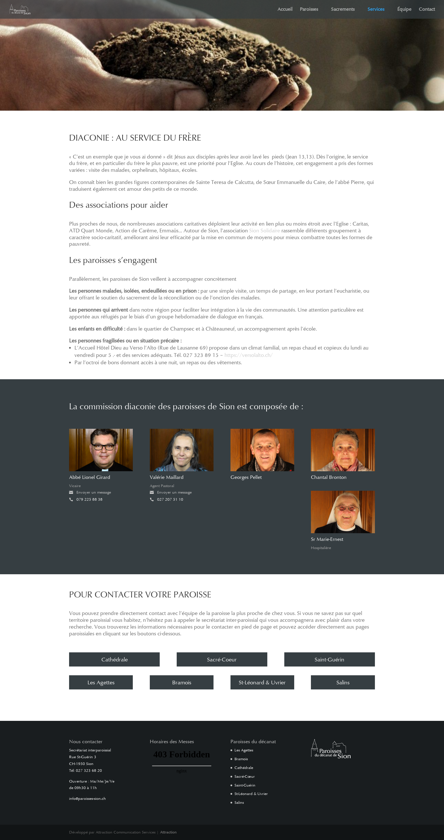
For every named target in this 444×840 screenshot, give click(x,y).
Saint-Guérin (329, 659)
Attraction (168, 832)
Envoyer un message (92, 492)
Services (376, 9)
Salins (343, 682)
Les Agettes (101, 682)
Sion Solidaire (264, 230)
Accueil (285, 9)
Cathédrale (114, 659)
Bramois (181, 682)
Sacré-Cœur (244, 776)
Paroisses (309, 9)
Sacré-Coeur (222, 659)
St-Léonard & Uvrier (262, 682)
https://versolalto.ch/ (249, 355)
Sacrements (343, 9)
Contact (427, 9)
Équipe (404, 9)
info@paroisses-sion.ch (87, 798)
